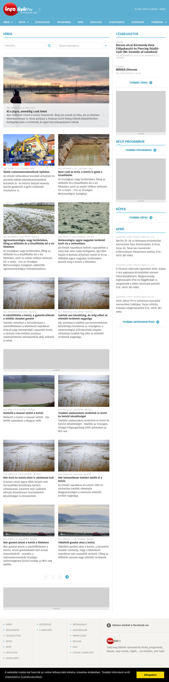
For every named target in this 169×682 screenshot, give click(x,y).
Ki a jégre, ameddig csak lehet (27, 111)
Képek (22, 22)
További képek (138, 217)
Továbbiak (157, 22)
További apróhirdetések (139, 321)
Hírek (6, 22)
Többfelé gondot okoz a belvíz (76, 543)
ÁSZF (75, 647)
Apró (81, 22)
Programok (64, 22)
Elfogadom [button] (150, 675)
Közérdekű (138, 22)
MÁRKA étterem (126, 69)
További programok (138, 150)
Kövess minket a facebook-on (130, 625)
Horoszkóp (12, 658)
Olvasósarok (116, 22)
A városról (45, 630)
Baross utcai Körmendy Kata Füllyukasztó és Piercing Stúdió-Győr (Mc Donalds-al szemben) (137, 48)
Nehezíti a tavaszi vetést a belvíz (23, 413)
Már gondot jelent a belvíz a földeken (26, 543)
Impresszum (79, 636)
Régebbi (67, 577)
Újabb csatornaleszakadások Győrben (26, 172)
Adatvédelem (80, 630)
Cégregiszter (42, 22)
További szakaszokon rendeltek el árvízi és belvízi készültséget (82, 415)
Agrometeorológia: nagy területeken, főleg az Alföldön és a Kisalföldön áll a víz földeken (28, 243)
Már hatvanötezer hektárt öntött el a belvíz (80, 479)
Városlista (39, 9)
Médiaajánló (80, 624)
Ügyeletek (96, 22)
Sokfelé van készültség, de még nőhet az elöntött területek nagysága (83, 317)
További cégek (138, 82)
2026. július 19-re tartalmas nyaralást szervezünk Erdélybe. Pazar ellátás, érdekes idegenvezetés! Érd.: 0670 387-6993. (139, 306)
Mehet (49, 46)
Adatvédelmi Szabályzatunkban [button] (23, 676)
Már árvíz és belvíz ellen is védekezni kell (28, 478)
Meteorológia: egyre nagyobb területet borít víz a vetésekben (81, 242)
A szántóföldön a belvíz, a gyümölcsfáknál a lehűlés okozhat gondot (28, 317)
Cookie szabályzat (83, 653)
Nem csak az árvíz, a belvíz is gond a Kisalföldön (80, 173)
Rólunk (77, 641)
